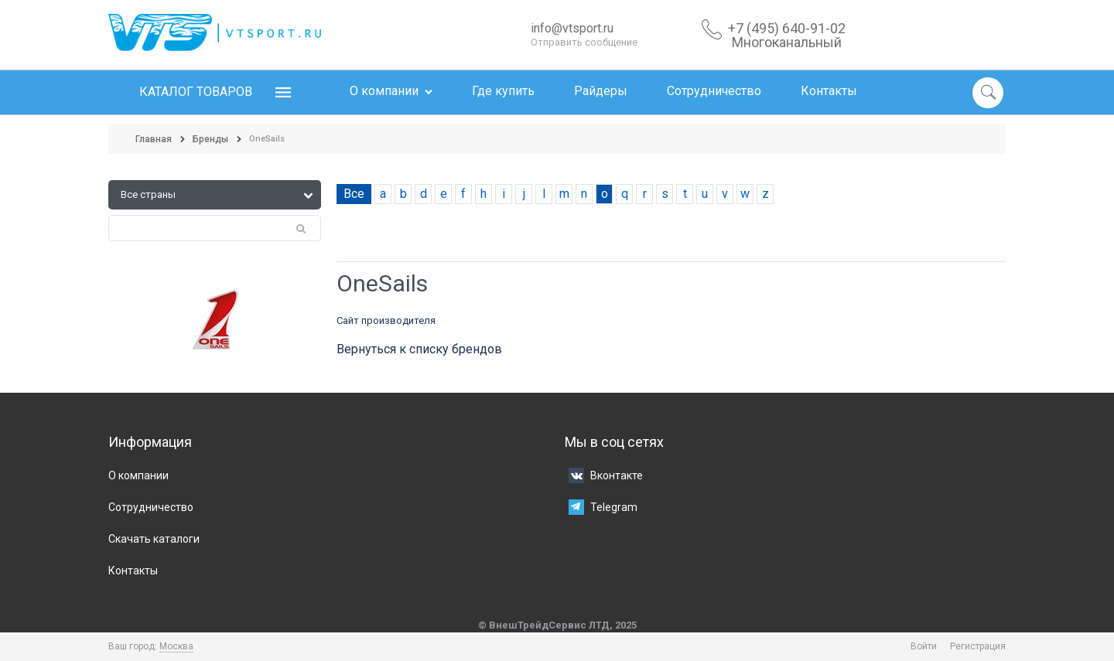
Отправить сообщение (584, 42)
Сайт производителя (386, 320)
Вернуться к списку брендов (419, 349)
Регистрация (978, 646)
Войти (924, 646)
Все (353, 193)
